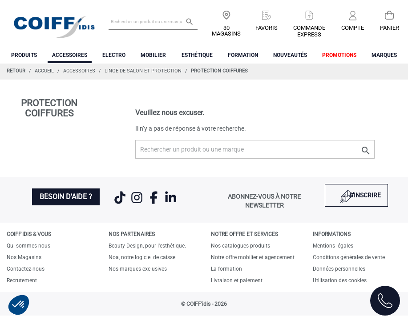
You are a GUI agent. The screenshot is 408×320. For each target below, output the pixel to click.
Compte (352, 27)
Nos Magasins (24, 257)
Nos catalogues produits (240, 246)
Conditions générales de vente (349, 257)
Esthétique (197, 55)
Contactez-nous (25, 269)
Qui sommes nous (28, 246)
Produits (24, 55)
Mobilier (153, 55)
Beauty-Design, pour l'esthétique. (147, 246)
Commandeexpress (309, 31)
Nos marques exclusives (138, 269)
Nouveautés (290, 55)
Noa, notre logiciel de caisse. (143, 257)
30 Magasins (226, 30)
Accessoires (69, 55)
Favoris (266, 27)
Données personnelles (339, 269)
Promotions (339, 55)
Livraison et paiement (237, 280)
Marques (384, 55)
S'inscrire (365, 195)
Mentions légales (333, 246)
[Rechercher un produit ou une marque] (153, 21)
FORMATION (243, 55)
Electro (113, 55)
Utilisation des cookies (340, 280)
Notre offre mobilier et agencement (253, 257)
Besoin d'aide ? (66, 196)
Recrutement (22, 280)
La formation (226, 269)
